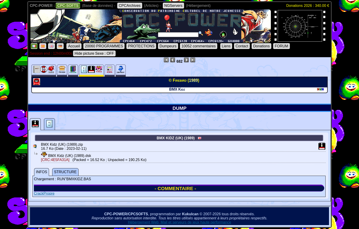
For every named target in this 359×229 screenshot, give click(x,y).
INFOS (41, 172)
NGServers (173, 6)
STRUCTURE (65, 172)
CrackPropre (44, 193)
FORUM (281, 46)
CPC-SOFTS (67, 6)
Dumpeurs (168, 46)
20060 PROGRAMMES (104, 46)
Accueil (74, 46)
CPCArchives (130, 6)
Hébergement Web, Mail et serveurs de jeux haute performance (179, 222)
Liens (226, 46)
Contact (242, 46)
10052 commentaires (199, 46)
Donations (261, 46)
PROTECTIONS (141, 46)
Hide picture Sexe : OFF (94, 53)
